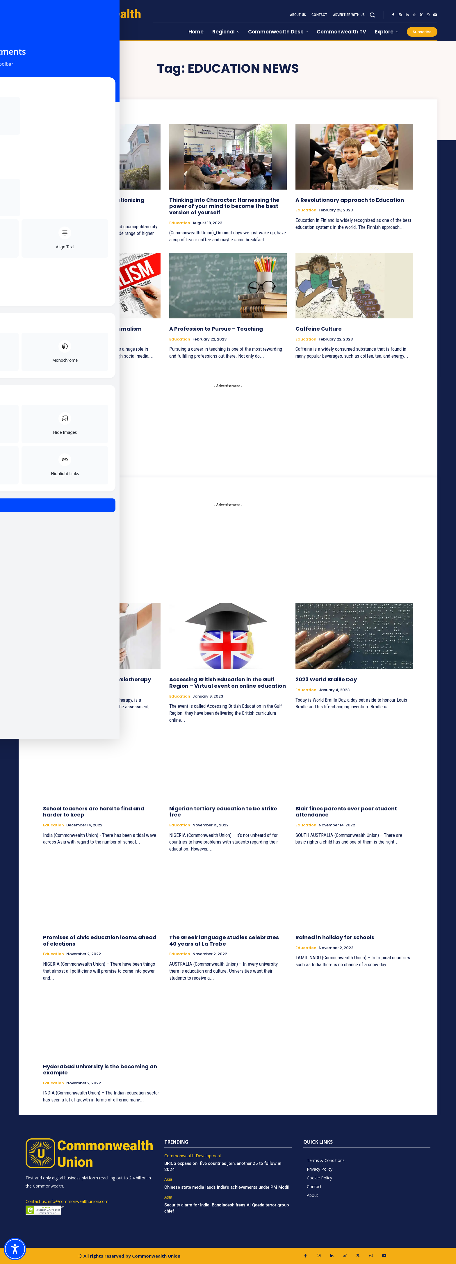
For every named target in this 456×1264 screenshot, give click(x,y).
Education (53, 216)
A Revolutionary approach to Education (349, 200)
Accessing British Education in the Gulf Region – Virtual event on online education (227, 682)
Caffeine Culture (318, 328)
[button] (372, 15)
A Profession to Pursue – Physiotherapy (97, 679)
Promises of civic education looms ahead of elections (99, 940)
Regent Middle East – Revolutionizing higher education (93, 203)
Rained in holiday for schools (334, 937)
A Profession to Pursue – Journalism (92, 328)
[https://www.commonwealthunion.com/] (86, 20)
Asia (168, 1179)
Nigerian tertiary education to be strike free (223, 812)
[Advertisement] (228, 425)
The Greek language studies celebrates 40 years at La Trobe (224, 940)
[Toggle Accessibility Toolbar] (15, 1249)
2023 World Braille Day (326, 679)
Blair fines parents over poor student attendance (346, 812)
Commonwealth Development (192, 1156)
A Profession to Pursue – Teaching (216, 328)
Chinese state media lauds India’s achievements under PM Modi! (227, 1187)
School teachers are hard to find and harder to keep (93, 812)
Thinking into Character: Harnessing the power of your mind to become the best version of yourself (224, 206)
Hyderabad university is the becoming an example (100, 1069)
